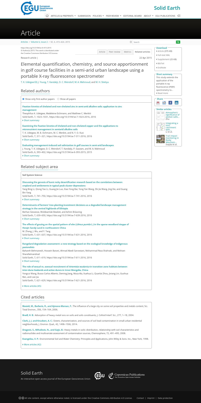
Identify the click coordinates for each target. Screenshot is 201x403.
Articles (24, 42)
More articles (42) (32, 344)
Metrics (127, 52)
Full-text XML (164, 55)
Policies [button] (97, 15)
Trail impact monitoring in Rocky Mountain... (172, 139)
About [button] (148, 15)
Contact (140, 398)
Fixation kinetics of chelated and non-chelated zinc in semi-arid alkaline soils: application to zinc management (72, 108)
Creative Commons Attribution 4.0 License (111, 398)
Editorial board (132, 15)
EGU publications (165, 15)
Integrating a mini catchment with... (172, 126)
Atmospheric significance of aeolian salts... (172, 114)
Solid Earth (167, 7)
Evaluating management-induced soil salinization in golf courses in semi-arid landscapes (68, 145)
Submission (84, 15)
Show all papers (66, 99)
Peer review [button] (112, 15)
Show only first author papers (38, 99)
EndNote (162, 67)
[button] (131, 42)
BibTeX (161, 63)
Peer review (114, 52)
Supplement (163, 59)
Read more (163, 93)
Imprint (150, 398)
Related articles (142, 52)
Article (102, 52)
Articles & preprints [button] (62, 15)
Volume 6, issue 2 (39, 42)
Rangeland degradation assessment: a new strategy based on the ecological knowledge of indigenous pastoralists (74, 245)
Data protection (165, 398)
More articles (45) (32, 286)
